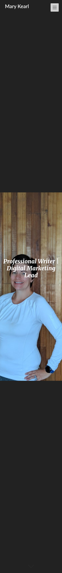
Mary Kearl (17, 6)
